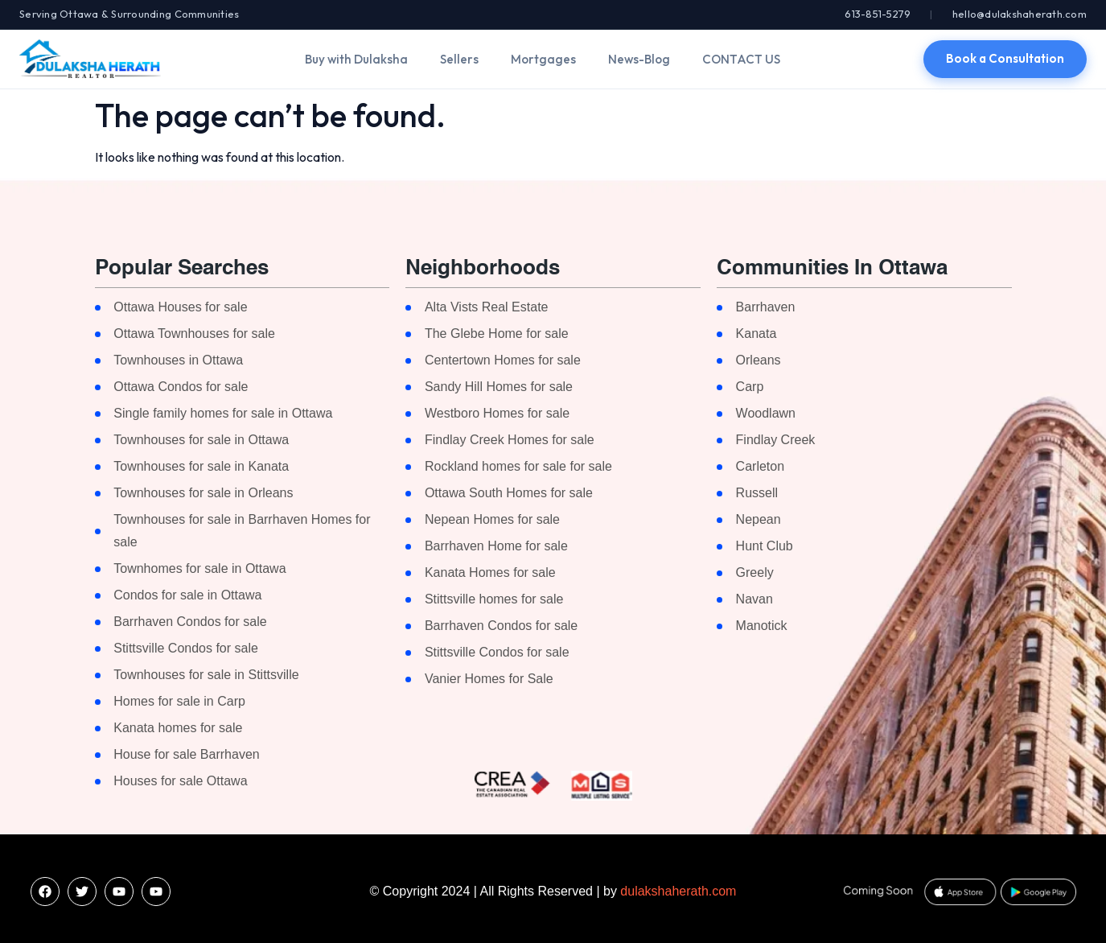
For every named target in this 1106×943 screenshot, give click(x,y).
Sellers (459, 59)
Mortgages (543, 59)
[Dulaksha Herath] (90, 58)
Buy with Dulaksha (356, 59)
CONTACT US (741, 59)
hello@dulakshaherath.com (1019, 13)
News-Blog (639, 59)
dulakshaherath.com (678, 891)
